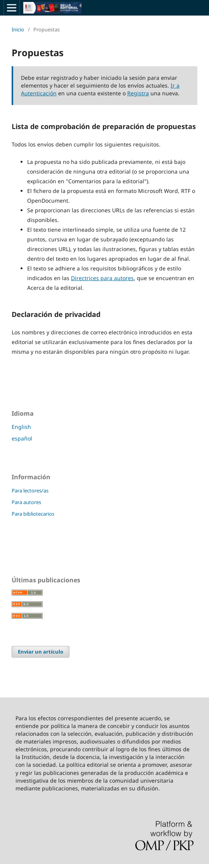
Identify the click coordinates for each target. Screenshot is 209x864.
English (21, 426)
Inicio (18, 29)
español (22, 438)
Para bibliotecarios (33, 513)
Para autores (26, 502)
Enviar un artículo (40, 651)
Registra (138, 93)
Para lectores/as (30, 490)
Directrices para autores (102, 278)
